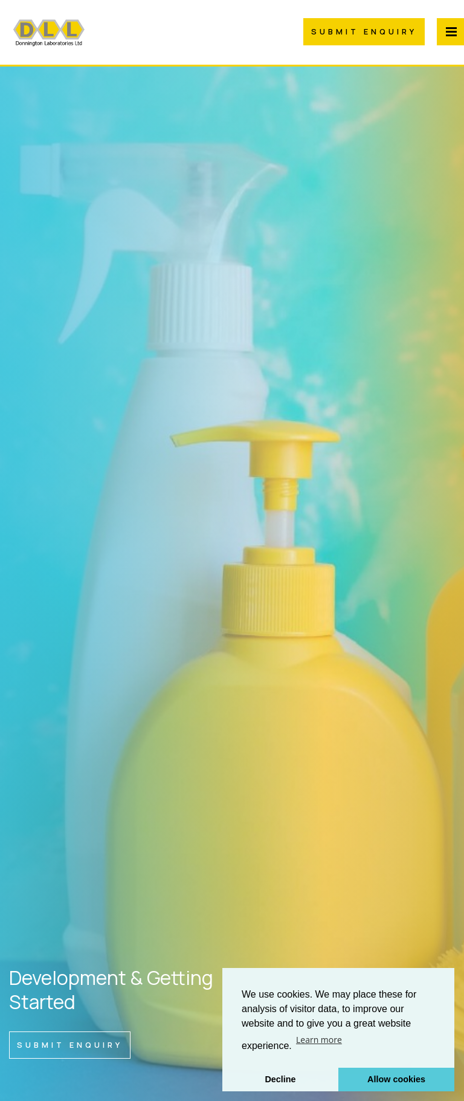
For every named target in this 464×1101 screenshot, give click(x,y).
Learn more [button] (319, 1039)
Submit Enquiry (364, 31)
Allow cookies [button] (396, 1079)
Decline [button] (280, 1079)
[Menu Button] (450, 31)
